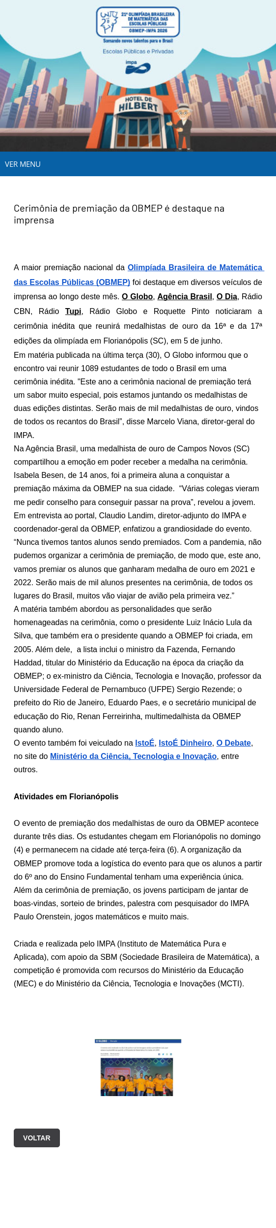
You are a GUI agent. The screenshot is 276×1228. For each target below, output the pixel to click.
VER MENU (23, 164)
